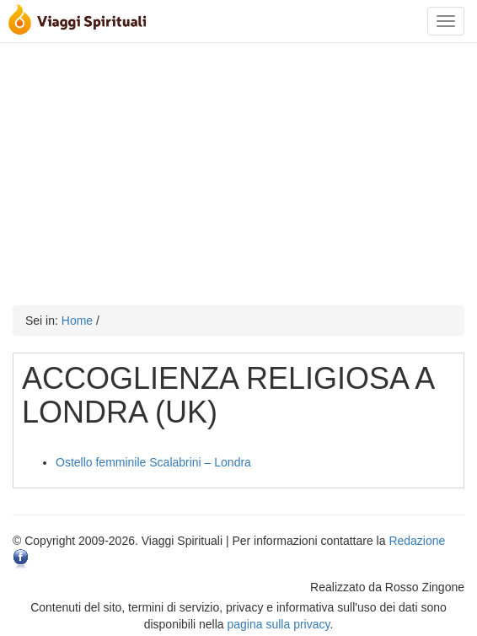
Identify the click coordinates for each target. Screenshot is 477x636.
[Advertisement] (238, 170)
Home (77, 320)
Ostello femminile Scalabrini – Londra (153, 462)
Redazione (417, 540)
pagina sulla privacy (279, 624)
